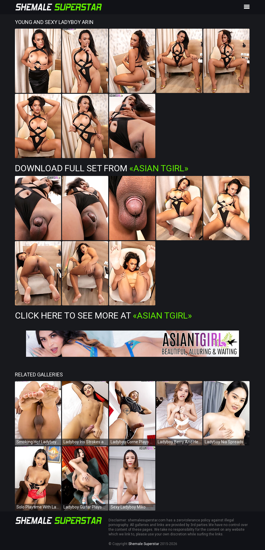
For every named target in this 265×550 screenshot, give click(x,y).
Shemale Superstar (143, 544)
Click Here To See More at (103, 315)
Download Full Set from (101, 168)
